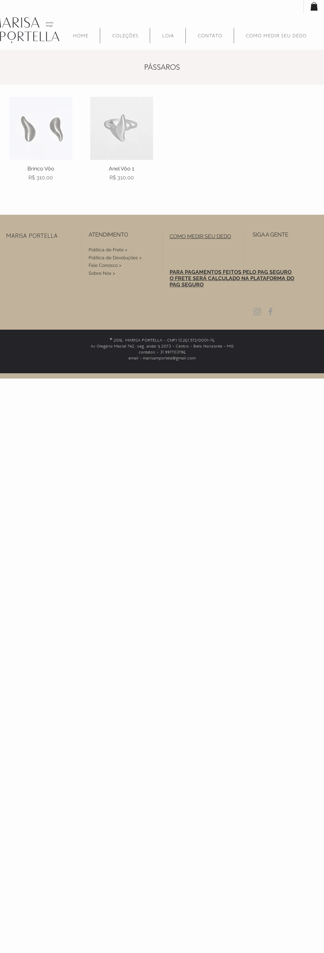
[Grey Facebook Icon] (270, 311)
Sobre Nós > (102, 273)
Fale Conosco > (105, 265)
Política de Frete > (108, 249)
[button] (125, 35)
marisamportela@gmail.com (169, 358)
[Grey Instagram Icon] (257, 311)
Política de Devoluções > (115, 257)
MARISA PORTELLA (32, 236)
